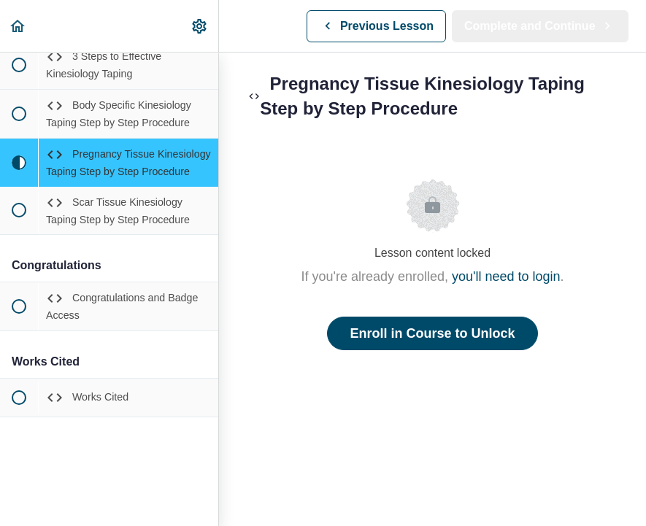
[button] (18, 26)
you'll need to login (506, 276)
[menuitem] (200, 26)
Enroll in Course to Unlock (432, 333)
